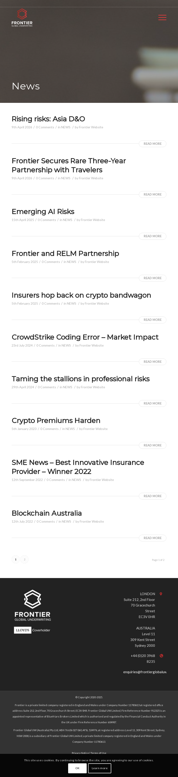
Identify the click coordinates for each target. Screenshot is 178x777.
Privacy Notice (80, 753)
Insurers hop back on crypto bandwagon (81, 295)
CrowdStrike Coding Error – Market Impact (85, 337)
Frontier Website (91, 127)
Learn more (100, 768)
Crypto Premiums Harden (56, 420)
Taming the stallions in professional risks (80, 379)
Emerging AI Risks (43, 211)
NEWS (65, 127)
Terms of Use (98, 753)
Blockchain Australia (47, 513)
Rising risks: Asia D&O (48, 119)
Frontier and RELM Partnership (65, 253)
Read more (153, 143)
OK (77, 768)
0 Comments (45, 127)
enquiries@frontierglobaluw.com (148, 672)
